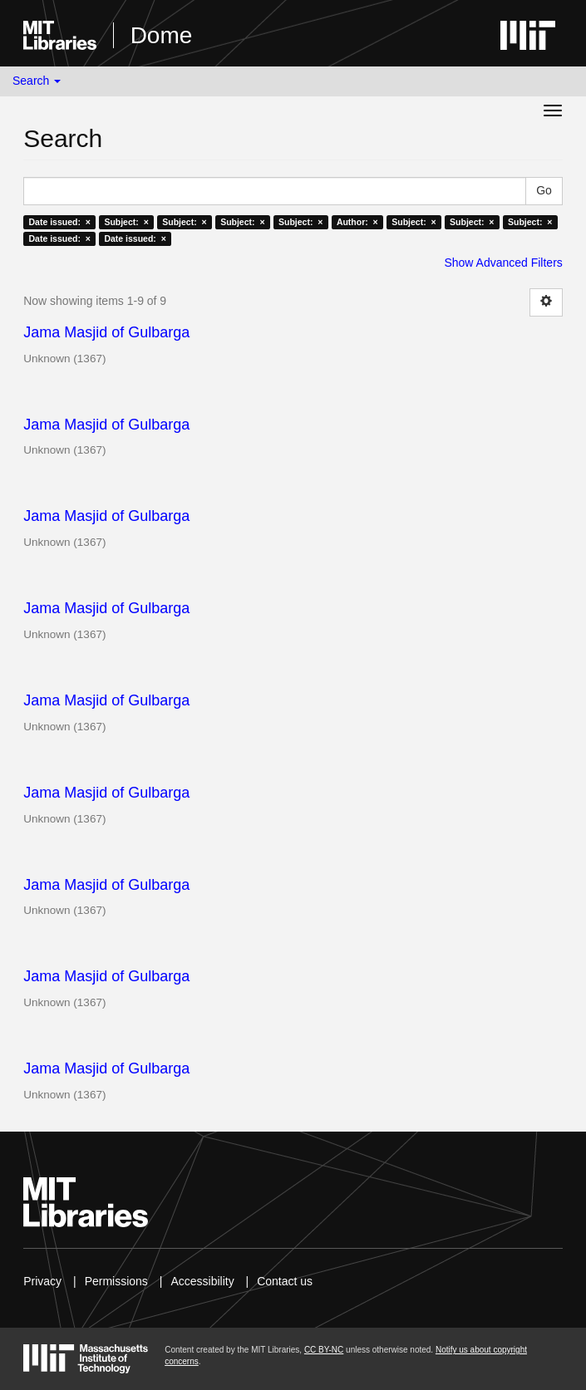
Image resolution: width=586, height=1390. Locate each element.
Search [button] (36, 80)
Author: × (357, 222)
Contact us (285, 1281)
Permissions (116, 1281)
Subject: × (126, 222)
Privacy (42, 1281)
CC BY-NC (323, 1349)
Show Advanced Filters (503, 262)
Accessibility (202, 1281)
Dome (161, 35)
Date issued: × (59, 222)
